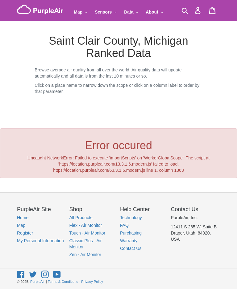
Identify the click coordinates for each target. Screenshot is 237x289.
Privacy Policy (92, 281)
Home (22, 217)
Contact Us (130, 248)
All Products (81, 217)
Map (21, 225)
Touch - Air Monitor (87, 233)
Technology (131, 217)
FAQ (124, 225)
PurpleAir (37, 281)
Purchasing (131, 233)
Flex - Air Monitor (85, 225)
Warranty (128, 240)
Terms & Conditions (63, 281)
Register (25, 233)
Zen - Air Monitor (85, 254)
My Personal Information (40, 240)
